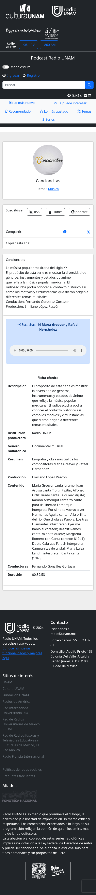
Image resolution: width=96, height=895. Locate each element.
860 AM (49, 45)
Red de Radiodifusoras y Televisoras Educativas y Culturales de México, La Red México (20, 742)
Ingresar (12, 75)
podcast (79, 212)
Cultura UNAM (13, 688)
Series (48, 119)
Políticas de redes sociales (22, 769)
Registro (33, 75)
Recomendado (18, 111)
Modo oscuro (21, 67)
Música (53, 189)
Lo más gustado (54, 111)
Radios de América (16, 701)
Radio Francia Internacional (23, 756)
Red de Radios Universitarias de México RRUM (21, 724)
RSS (34, 212)
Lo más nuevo (22, 102)
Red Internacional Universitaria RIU (15, 710)
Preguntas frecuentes (18, 776)
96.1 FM (28, 45)
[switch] (5, 67)
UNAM (7, 682)
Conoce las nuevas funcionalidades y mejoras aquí (22, 653)
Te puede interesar (70, 102)
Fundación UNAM (15, 695)
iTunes (55, 212)
